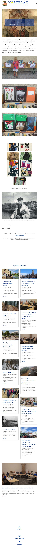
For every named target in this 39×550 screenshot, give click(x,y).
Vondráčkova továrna (9, 429)
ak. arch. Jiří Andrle (7, 374)
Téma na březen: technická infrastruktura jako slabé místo (28, 380)
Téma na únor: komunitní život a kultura (8, 283)
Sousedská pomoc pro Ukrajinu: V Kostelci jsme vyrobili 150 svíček (28, 411)
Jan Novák (5, 431)
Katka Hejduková (6, 404)
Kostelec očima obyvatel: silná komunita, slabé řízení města (28, 283)
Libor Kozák (24, 287)
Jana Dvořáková (15, 24)
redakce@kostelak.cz (19, 235)
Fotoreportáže (5, 405)
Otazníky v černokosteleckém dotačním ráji (8, 345)
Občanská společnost (13, 287)
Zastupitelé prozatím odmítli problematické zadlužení (27, 348)
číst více (4, 296)
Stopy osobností (13, 431)
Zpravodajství (27, 24)
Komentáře (15, 374)
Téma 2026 (4, 375)
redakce (5, 287)
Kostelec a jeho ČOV (8, 372)
